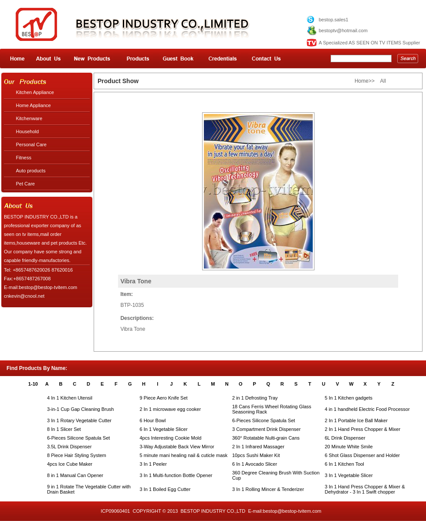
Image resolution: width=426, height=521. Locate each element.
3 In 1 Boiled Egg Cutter (165, 489)
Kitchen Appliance (35, 92)
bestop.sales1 (333, 19)
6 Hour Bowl (153, 420)
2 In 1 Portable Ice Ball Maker (356, 420)
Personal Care (31, 144)
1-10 (33, 384)
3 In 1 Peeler (153, 464)
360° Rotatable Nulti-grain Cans (266, 437)
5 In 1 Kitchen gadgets (348, 397)
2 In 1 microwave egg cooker (170, 409)
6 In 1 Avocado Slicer (254, 464)
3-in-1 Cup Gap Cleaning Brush (80, 409)
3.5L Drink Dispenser (69, 446)
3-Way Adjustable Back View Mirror (177, 446)
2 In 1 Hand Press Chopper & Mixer (363, 429)
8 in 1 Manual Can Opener (75, 475)
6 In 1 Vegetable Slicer (164, 429)
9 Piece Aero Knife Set (164, 397)
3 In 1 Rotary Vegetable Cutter (79, 420)
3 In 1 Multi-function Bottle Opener (176, 475)
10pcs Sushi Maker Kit (256, 455)
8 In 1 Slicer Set (64, 429)
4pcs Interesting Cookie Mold (171, 437)
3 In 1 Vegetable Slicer (349, 475)
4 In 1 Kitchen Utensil (69, 397)
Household (27, 131)
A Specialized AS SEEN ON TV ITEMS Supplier (369, 42)
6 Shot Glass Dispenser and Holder (362, 455)
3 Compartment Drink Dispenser (266, 429)
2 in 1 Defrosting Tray (255, 397)
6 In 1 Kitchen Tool (344, 464)
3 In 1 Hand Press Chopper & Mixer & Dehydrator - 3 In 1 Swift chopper (365, 489)
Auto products (31, 170)
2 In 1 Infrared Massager (258, 446)
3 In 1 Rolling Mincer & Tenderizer (268, 489)
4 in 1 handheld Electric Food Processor (367, 409)
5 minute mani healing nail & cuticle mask (184, 455)
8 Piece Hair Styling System (76, 455)
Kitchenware (29, 118)
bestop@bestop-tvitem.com (292, 511)
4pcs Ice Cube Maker (69, 464)
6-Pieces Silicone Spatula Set (263, 420)
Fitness (23, 157)
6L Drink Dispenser (345, 437)
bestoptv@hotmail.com (343, 30)
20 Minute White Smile (349, 446)
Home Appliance (33, 105)
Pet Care (25, 183)
